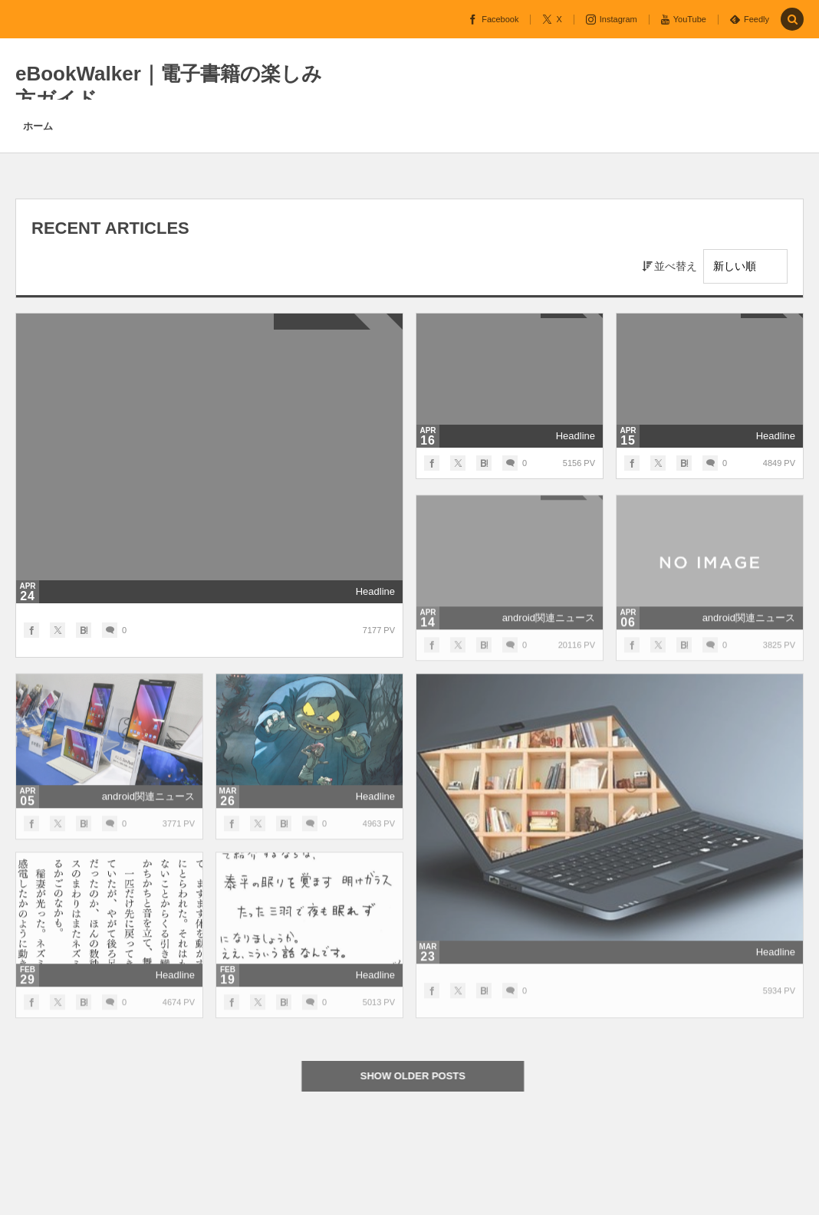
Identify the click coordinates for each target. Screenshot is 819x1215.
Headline (375, 591)
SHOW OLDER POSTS (419, 1076)
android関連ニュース (548, 623)
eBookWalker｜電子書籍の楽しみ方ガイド (168, 86)
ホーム (38, 126)
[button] (792, 20)
